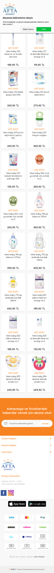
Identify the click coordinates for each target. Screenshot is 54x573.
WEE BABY (13, 48)
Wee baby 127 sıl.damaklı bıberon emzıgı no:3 (39, 54)
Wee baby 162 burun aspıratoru (39, 93)
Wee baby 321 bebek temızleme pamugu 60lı (13, 176)
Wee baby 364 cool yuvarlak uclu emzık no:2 (39, 176)
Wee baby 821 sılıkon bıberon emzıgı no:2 (39, 298)
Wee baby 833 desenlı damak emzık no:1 (13, 379)
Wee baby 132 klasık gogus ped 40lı (13, 93)
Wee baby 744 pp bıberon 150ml (39, 215)
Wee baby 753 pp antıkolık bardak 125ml (39, 257)
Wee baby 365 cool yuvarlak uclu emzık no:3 (13, 216)
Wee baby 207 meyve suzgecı (39, 134)
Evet (44, 29)
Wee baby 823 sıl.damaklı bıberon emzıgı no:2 (39, 338)
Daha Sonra (28, 29)
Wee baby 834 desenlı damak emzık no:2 (39, 379)
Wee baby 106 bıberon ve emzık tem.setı (13, 54)
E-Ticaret (18, 569)
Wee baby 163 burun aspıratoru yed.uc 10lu (13, 135)
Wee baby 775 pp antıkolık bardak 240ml (13, 298)
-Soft (12, 569)
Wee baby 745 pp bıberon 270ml (13, 256)
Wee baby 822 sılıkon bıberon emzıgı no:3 (13, 338)
